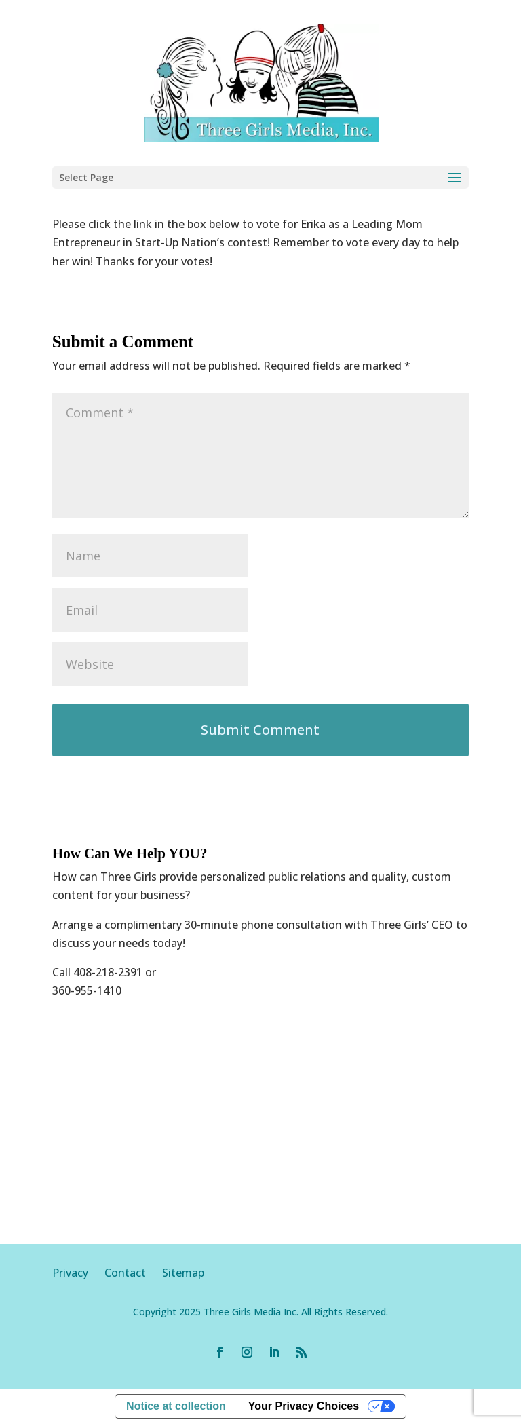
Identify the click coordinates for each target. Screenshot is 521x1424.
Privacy (78, 1272)
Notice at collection (176, 1406)
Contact (125, 1272)
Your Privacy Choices (303, 1406)
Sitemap (183, 1272)
